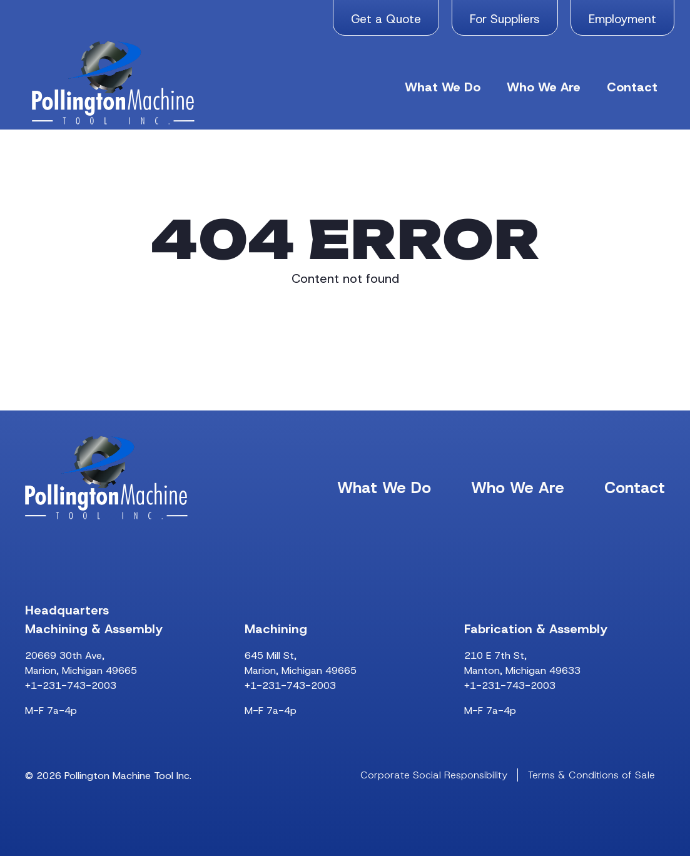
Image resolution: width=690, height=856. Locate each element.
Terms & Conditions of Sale (591, 775)
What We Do (442, 87)
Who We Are (544, 87)
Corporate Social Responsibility (433, 775)
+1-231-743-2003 (70, 685)
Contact (632, 87)
